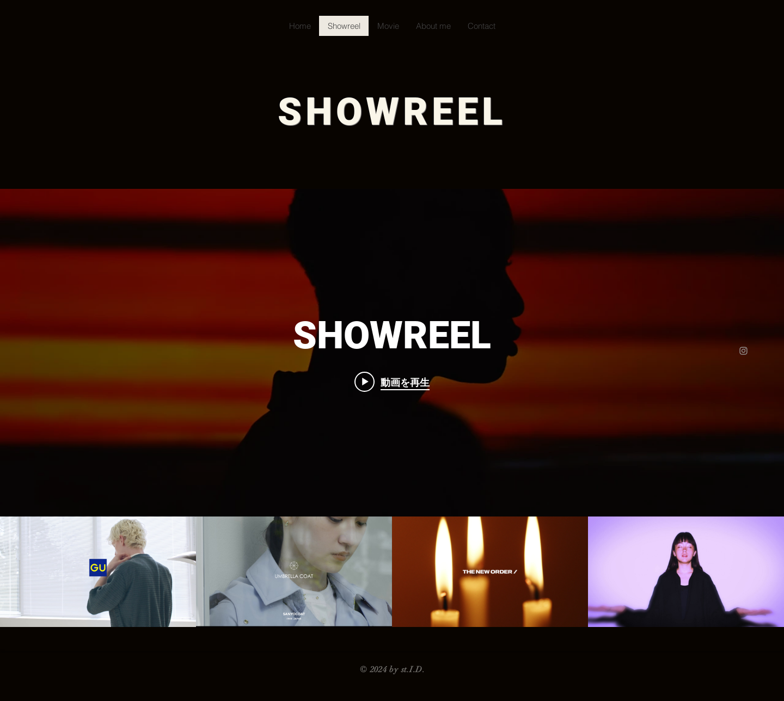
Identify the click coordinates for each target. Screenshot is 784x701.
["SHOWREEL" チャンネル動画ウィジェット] (392, 408)
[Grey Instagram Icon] (743, 351)
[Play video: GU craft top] (392, 382)
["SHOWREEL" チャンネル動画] (392, 571)
